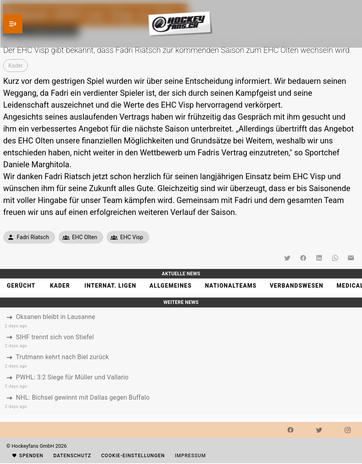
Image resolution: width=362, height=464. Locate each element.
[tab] (21, 285)
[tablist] (181, 285)
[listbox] (181, 361)
